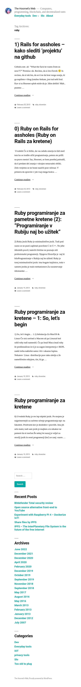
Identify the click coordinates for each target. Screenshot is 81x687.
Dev (34, 15)
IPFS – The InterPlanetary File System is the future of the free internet (40, 528)
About (49, 15)
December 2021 (23, 553)
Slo (42, 15)
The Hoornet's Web (24, 8)
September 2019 (24, 579)
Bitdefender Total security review (33, 502)
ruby (36, 105)
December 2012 (23, 618)
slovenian (42, 105)
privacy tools (21, 655)
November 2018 (23, 583)
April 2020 (20, 562)
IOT (16, 650)
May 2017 (20, 592)
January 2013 (22, 613)
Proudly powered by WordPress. (40, 678)
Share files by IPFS (25, 522)
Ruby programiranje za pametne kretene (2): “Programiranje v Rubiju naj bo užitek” (39, 222)
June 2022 (20, 549)
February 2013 (22, 609)
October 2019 (22, 575)
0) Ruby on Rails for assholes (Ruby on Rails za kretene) (36, 135)
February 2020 (22, 566)
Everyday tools (22, 15)
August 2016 (21, 596)
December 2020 (23, 558)
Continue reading (24, 95)
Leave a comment (23, 108)
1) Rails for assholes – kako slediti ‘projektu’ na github (39, 50)
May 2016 (20, 601)
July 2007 (20, 622)
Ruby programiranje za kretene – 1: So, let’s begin (39, 318)
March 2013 (21, 605)
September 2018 (24, 588)
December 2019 (23, 570)
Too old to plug (23, 663)
